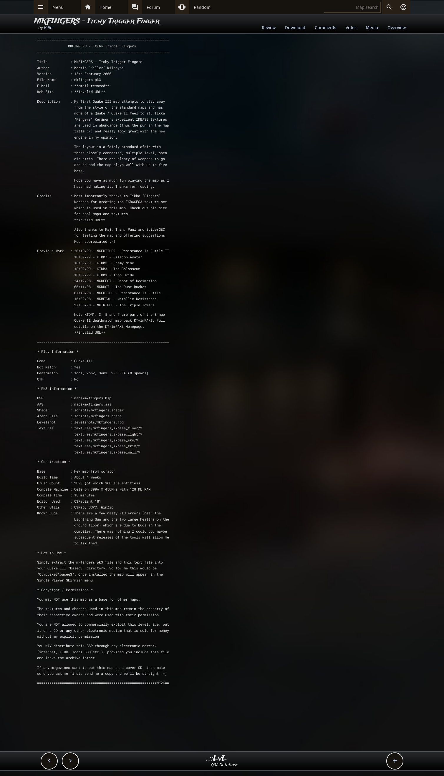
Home (105, 7)
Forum (153, 7)
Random (202, 7)
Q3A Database (224, 764)
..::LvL (216, 758)
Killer (49, 27)
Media (372, 27)
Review (269, 27)
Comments (325, 27)
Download (295, 27)
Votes (351, 27)
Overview (396, 27)
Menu (58, 7)
